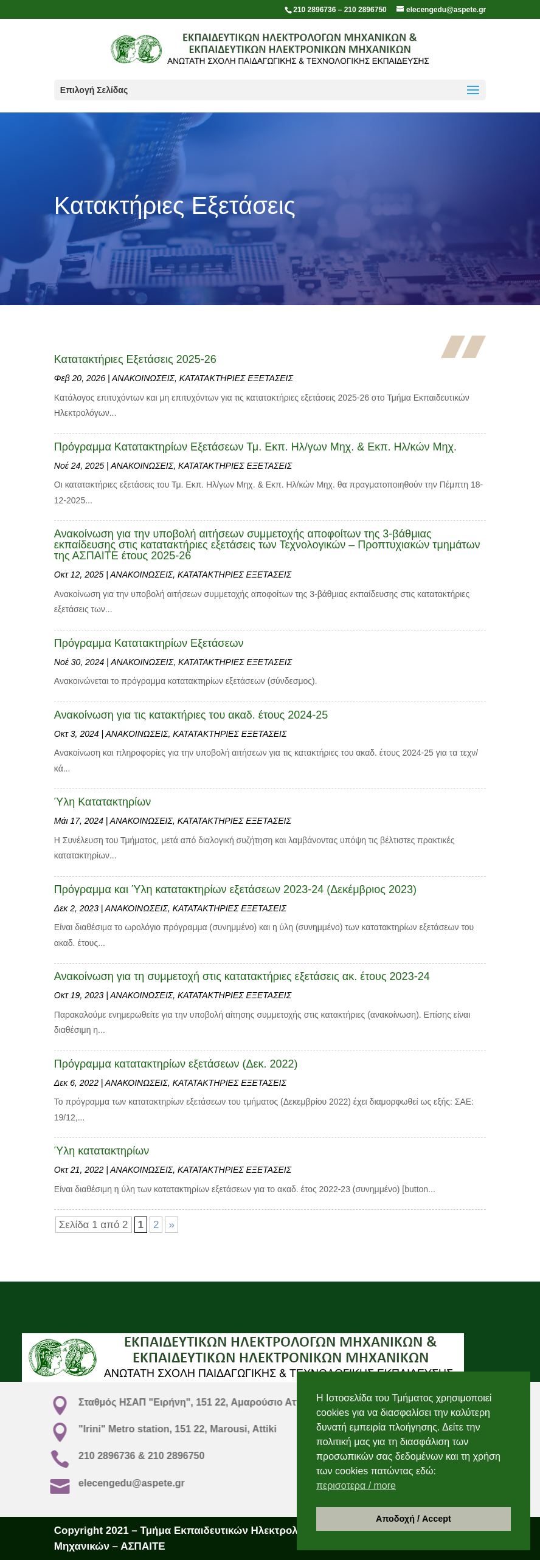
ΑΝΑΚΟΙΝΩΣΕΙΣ (143, 378)
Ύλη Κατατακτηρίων (102, 802)
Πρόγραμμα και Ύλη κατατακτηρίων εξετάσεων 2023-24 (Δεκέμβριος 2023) (235, 889)
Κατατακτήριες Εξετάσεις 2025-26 (135, 359)
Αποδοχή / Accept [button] (413, 1519)
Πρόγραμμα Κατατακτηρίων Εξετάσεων (149, 643)
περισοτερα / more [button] (356, 1485)
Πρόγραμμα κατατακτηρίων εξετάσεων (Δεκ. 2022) (176, 1064)
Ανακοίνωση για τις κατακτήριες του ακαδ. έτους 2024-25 (191, 715)
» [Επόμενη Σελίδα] (171, 1224)
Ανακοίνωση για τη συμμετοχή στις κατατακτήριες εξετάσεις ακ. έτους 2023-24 (242, 976)
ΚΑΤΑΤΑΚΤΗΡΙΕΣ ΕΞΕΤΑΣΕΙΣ (236, 378)
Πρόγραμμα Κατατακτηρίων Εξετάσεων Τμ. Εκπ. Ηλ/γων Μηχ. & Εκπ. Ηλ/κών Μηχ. (255, 447)
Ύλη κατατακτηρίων (102, 1151)
